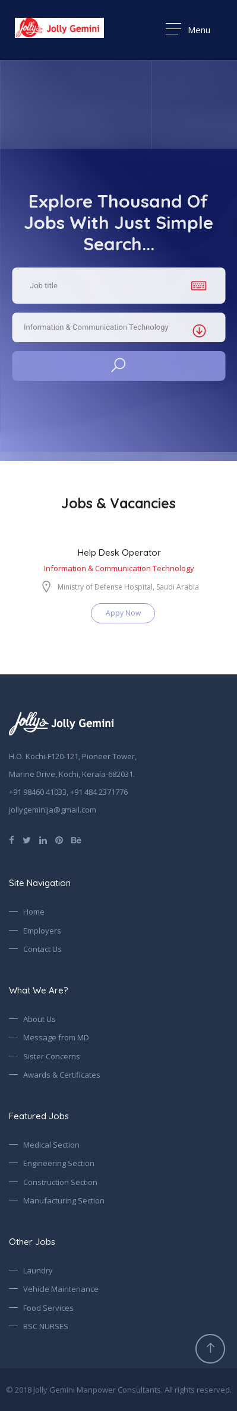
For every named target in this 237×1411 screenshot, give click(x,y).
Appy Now (123, 613)
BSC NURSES (45, 1326)
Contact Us (42, 949)
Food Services (48, 1307)
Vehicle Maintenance (61, 1288)
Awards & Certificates (61, 1074)
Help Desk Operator (119, 552)
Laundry (38, 1270)
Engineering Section (58, 1163)
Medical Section (51, 1144)
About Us (39, 1019)
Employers (42, 930)
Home (34, 911)
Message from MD (56, 1037)
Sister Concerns (51, 1056)
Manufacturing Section (64, 1200)
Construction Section (60, 1182)
